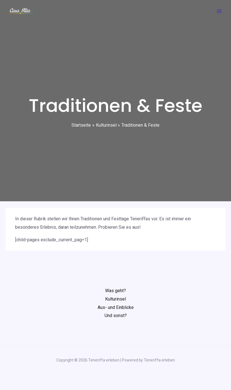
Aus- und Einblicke (116, 307)
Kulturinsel (115, 299)
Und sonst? (116, 315)
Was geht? (115, 290)
